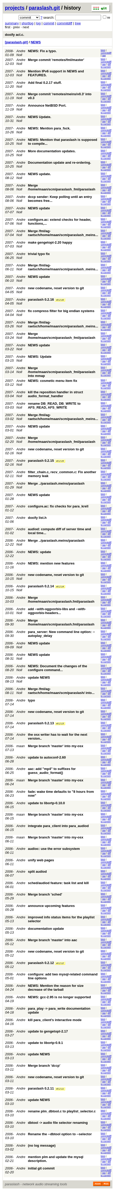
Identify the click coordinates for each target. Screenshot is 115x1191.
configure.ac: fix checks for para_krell (58, 506)
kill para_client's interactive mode (55, 1020)
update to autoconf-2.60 (47, 757)
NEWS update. (39, 174)
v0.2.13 (60, 723)
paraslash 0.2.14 (41, 586)
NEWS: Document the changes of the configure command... (57, 668)
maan (20, 746)
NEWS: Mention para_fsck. (49, 128)
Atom (98, 1183)
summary (12, 23)
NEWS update (39, 208)
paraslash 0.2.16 (41, 299)
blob (103, 50)
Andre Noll (20, 53)
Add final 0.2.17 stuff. (45, 83)
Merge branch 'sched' (45, 894)
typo (31, 700)
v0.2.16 (60, 300)
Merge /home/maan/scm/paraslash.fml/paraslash (61, 599)
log (38, 23)
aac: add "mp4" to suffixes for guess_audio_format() (52, 771)
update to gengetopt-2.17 (48, 1031)
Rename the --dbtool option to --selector (60, 1134)
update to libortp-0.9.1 (45, 1043)
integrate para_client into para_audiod (58, 826)
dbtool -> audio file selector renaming (58, 1123)
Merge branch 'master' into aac (52, 940)
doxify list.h (37, 518)
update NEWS (39, 677)
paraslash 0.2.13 (41, 723)
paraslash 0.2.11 (41, 1088)
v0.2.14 (60, 586)
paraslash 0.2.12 (41, 963)
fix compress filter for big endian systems (61, 311)
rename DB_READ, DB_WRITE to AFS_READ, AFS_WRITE (54, 405)
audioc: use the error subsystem (54, 849)
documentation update (46, 929)
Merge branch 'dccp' (44, 1066)
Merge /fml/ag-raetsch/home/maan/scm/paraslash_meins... (63, 233)
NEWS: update (39, 552)
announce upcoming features (51, 906)
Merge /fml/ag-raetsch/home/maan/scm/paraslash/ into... (61, 691)
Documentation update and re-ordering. (59, 162)
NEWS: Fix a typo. (42, 51)
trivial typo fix (39, 254)
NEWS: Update (39, 357)
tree (78, 23)
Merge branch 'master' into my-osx (55, 746)
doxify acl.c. (14, 35)
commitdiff (64, 23)
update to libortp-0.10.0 (46, 803)
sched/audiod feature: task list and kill (58, 883)
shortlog (27, 23)
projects (15, 8)
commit (48, 23)
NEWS (36, 42)
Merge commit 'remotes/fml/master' (56, 60)
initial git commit (41, 1168)
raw (104, 55)
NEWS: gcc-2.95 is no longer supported (59, 997)
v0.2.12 (60, 963)
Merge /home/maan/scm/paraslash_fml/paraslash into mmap (61, 372)
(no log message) (42, 1145)
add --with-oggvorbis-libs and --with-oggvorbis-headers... (57, 611)
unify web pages (41, 860)
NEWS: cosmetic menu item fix (52, 381)
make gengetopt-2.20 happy (50, 242)
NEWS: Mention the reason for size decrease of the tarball (55, 988)
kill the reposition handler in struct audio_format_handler (55, 394)
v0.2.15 (60, 461)
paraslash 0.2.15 (41, 461)
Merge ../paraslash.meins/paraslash (56, 483)
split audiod (37, 871)
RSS (106, 1183)
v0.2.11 (60, 1088)
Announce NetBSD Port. (47, 105)
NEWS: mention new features (51, 563)
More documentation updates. (52, 151)
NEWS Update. (39, 117)
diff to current (106, 65)
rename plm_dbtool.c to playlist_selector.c (62, 1111)
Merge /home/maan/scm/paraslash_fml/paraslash (61, 187)
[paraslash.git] (16, 42)
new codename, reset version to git (56, 288)
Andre (20, 495)
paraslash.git (44, 8)
